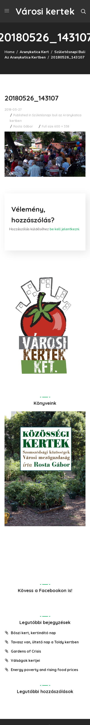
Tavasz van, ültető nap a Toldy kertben (45, 642)
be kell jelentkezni (64, 229)
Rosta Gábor (23, 126)
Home (9, 51)
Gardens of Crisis (26, 651)
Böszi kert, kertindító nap (33, 633)
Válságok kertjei (25, 660)
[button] (83, 11)
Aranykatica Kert (34, 51)
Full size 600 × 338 (55, 126)
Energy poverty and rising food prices (44, 669)
